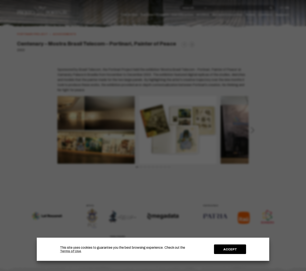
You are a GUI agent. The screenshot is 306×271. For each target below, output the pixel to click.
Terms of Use (70, 251)
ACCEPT (230, 249)
